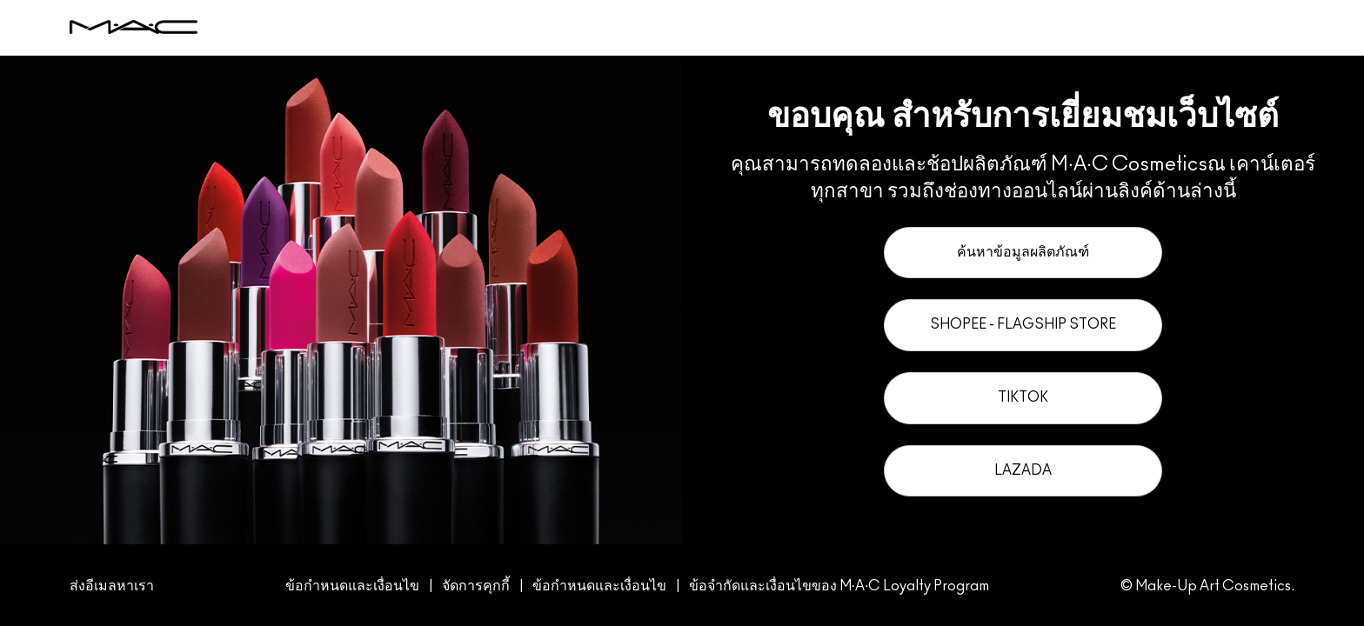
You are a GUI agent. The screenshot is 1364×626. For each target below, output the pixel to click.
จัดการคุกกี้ (477, 586)
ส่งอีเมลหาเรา (112, 586)
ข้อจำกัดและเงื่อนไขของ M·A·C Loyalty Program (839, 586)
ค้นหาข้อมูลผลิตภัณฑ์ (1023, 252)
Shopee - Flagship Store (1023, 324)
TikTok (1023, 397)
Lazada (1023, 470)
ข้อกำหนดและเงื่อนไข (352, 586)
